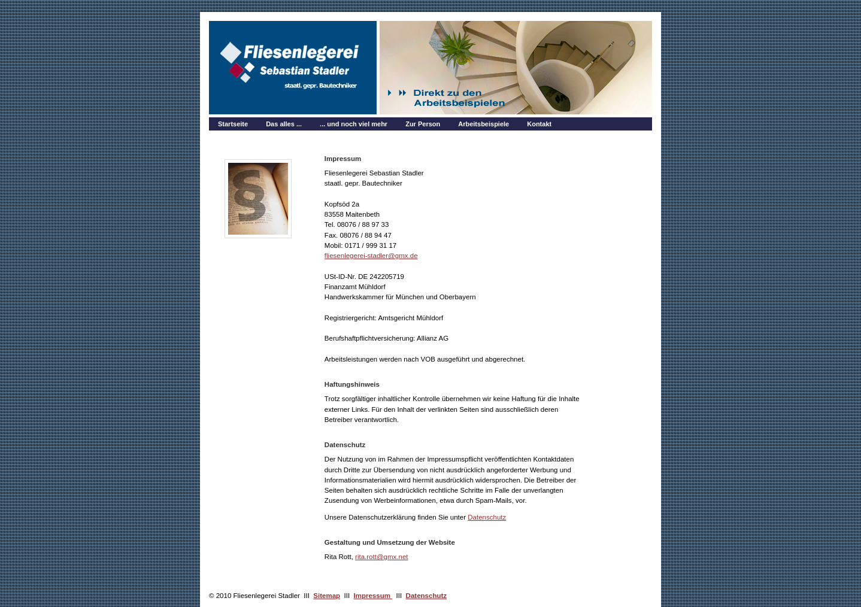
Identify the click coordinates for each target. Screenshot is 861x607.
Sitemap (326, 595)
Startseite (233, 124)
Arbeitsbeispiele (483, 124)
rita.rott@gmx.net (381, 556)
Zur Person (422, 124)
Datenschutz (487, 517)
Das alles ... (284, 124)
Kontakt (539, 124)
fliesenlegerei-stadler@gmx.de (371, 255)
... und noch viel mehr (353, 124)
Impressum (373, 595)
